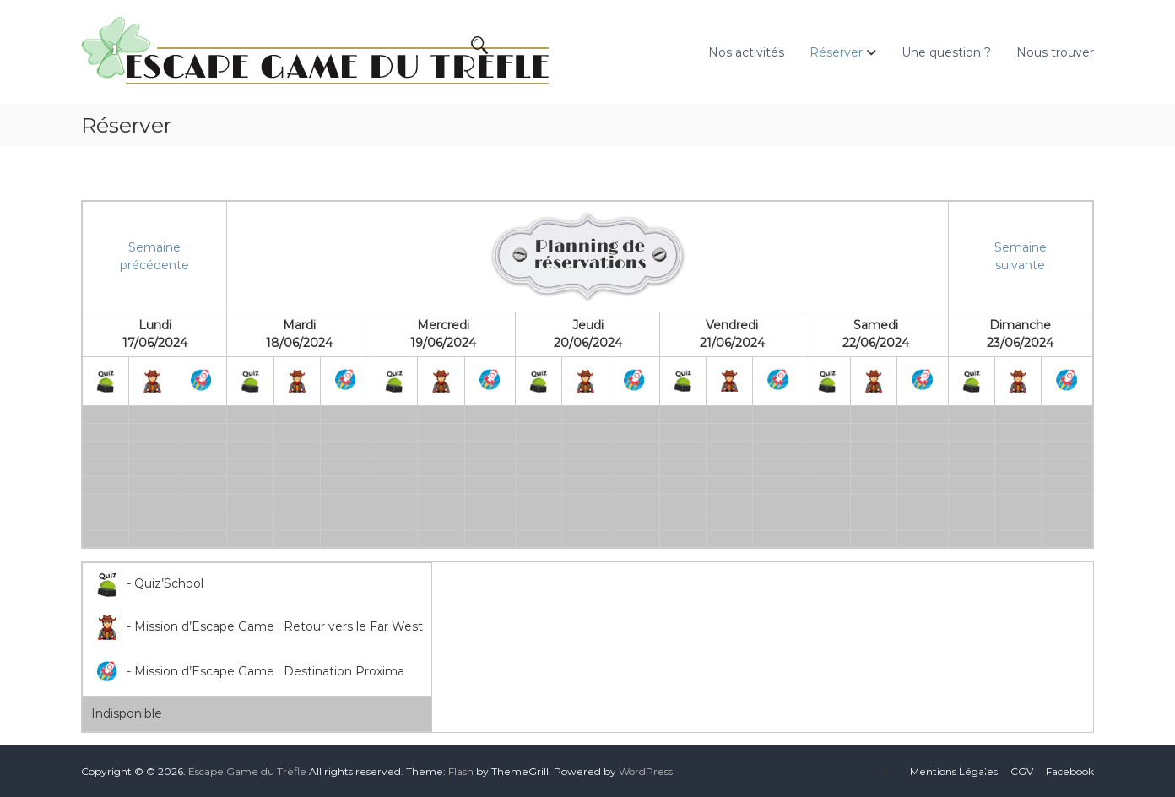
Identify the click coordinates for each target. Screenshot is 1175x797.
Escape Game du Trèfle (247, 771)
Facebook (1070, 771)
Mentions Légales (954, 771)
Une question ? (946, 52)
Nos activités (746, 52)
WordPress (646, 771)
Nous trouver (1055, 52)
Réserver (836, 52)
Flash (461, 771)
